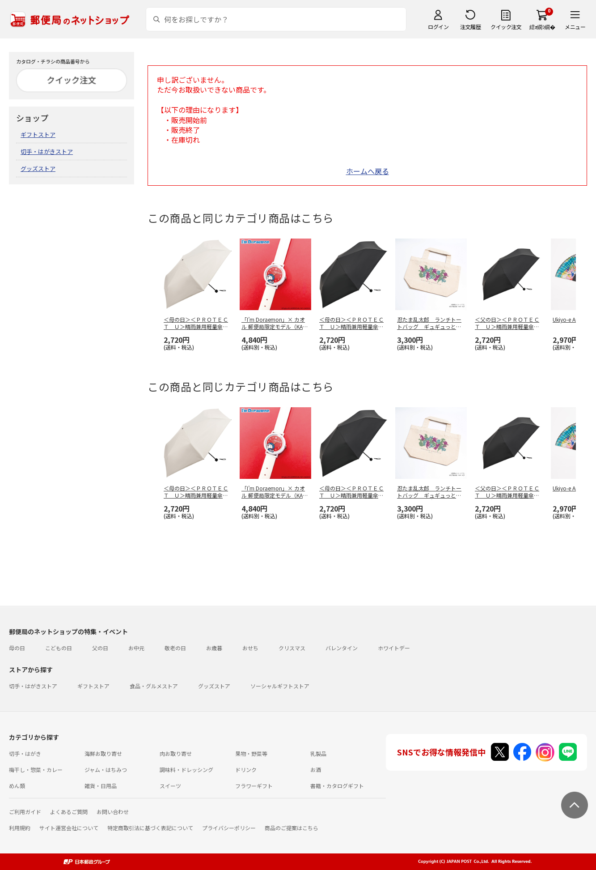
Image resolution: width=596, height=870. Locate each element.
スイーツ (170, 785)
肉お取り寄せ (176, 753)
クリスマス (292, 648)
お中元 (136, 648)
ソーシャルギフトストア (279, 686)
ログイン (438, 26)
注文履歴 (470, 26)
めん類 (17, 785)
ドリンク (246, 769)
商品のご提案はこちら (291, 828)
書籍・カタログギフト (337, 785)
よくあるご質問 (69, 811)
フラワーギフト (254, 785)
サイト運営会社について (68, 828)
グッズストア (38, 168)
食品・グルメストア (154, 686)
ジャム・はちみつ (106, 769)
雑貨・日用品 (101, 785)
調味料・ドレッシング (186, 769)
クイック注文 (505, 26)
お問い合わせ (113, 811)
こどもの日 (58, 648)
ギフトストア (38, 134)
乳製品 (318, 753)
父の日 (100, 648)
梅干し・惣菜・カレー (36, 769)
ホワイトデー (394, 648)
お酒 (315, 769)
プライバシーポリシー (229, 828)
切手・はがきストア (47, 151)
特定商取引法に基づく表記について (150, 828)
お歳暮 (214, 648)
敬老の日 (175, 648)
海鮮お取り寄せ (103, 753)
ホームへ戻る (367, 171)
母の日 (17, 648)
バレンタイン (341, 648)
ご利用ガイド (25, 811)
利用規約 (19, 828)
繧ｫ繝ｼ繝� (542, 26)
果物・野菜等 (251, 753)
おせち (250, 648)
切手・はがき (25, 753)
